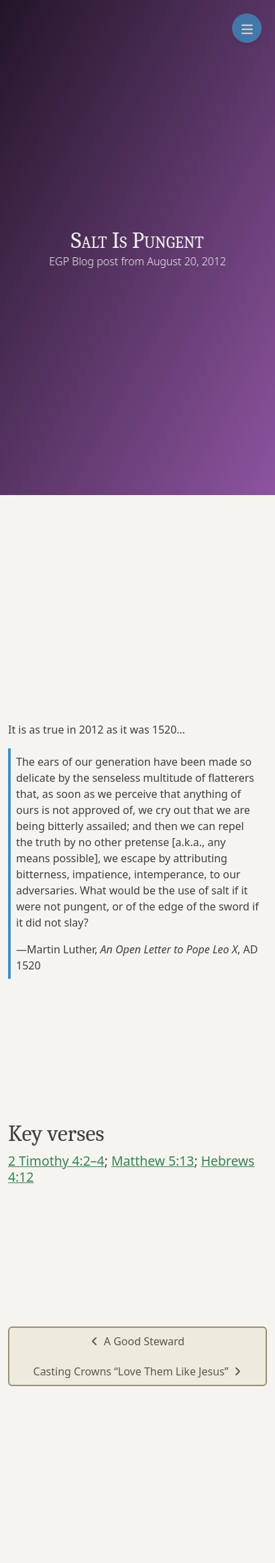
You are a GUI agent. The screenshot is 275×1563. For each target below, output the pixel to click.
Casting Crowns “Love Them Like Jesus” (138, 1371)
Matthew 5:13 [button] (153, 1161)
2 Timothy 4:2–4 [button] (56, 1161)
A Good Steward (137, 1341)
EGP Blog (73, 261)
